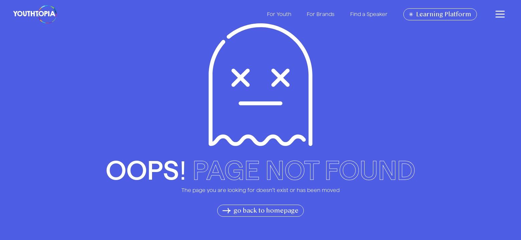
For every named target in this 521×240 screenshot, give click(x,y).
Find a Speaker (369, 14)
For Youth (279, 14)
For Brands (321, 14)
